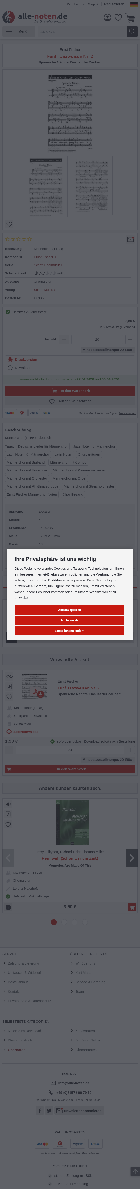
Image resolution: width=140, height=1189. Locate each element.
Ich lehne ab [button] (69, 620)
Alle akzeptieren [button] (69, 610)
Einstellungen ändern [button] (69, 630)
